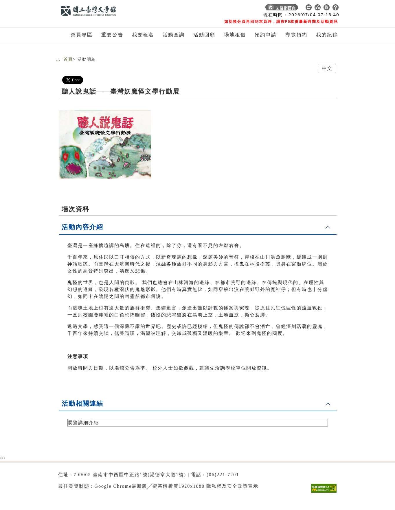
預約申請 (266, 35)
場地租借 (235, 35)
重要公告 (112, 35)
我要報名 (143, 35)
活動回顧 (204, 35)
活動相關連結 (82, 403)
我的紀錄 (327, 35)
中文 (327, 68)
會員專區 (82, 35)
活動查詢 (174, 35)
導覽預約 (296, 35)
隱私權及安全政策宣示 (232, 486)
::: (58, 59)
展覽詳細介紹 (83, 422)
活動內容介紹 (82, 227)
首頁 (68, 59)
